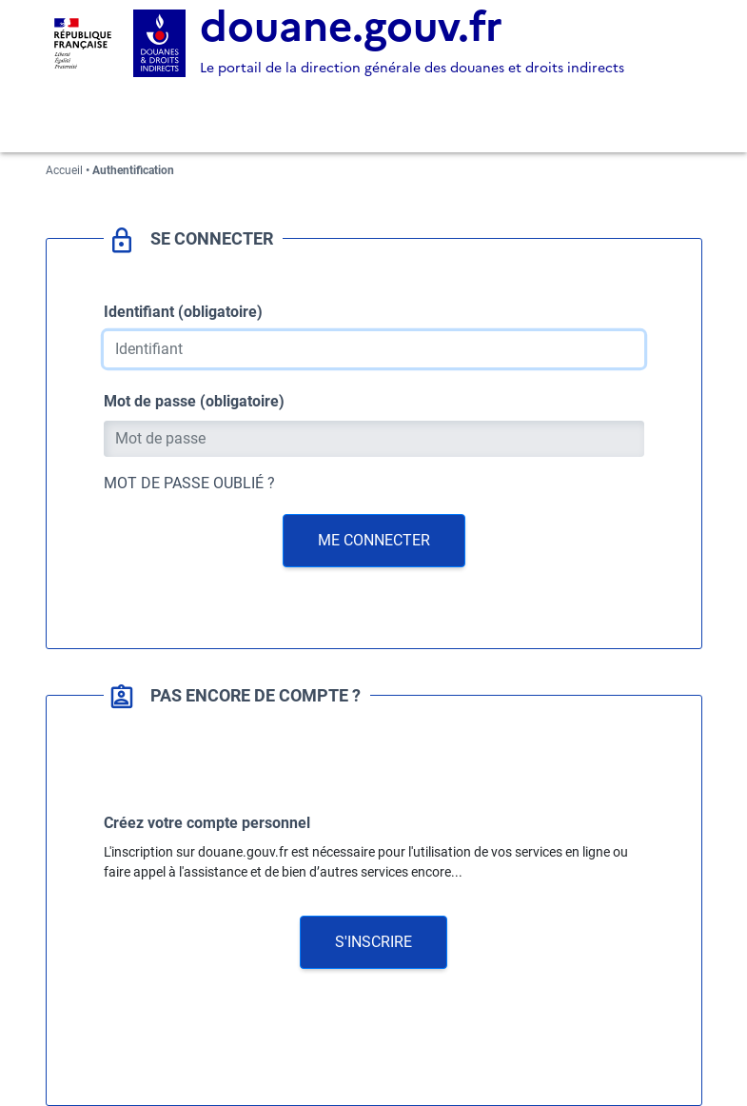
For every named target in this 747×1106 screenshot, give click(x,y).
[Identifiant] (374, 349)
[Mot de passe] (374, 439)
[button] (373, 942)
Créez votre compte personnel (207, 823)
